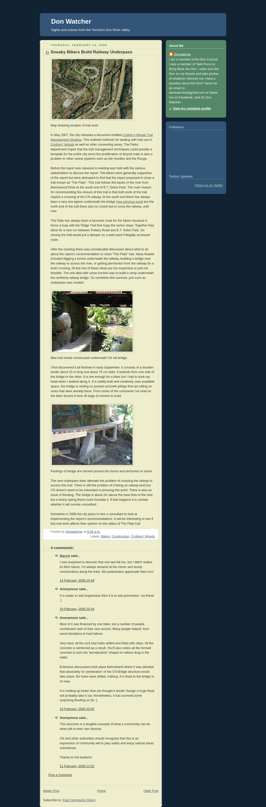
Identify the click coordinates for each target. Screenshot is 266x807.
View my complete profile (192, 108)
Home (101, 791)
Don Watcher (71, 21)
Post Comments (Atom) (78, 800)
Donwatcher (182, 54)
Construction (120, 536)
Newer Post (51, 791)
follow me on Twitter (209, 185)
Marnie (65, 556)
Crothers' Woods (62, 144)
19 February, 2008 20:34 (77, 609)
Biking (105, 536)
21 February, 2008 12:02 (77, 766)
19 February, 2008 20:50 (77, 709)
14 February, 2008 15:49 (77, 580)
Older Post (150, 791)
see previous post (129, 202)
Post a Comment (60, 775)
